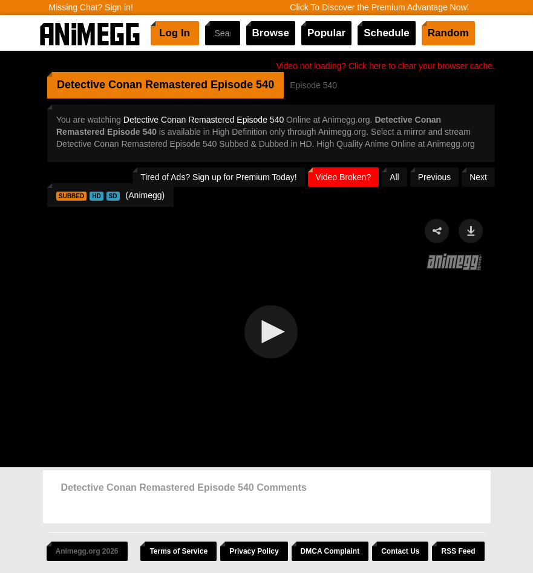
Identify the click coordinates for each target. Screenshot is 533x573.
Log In (174, 33)
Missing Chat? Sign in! (91, 7)
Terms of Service (178, 551)
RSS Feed (458, 551)
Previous (434, 177)
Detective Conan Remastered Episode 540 (203, 120)
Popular (326, 33)
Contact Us (400, 551)
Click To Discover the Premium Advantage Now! (379, 7)
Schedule (387, 33)
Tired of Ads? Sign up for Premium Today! (218, 177)
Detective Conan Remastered (132, 85)
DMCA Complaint (330, 551)
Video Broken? (343, 177)
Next (478, 177)
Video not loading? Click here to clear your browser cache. (385, 66)
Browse (270, 33)
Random (448, 33)
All (394, 177)
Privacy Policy (253, 551)
